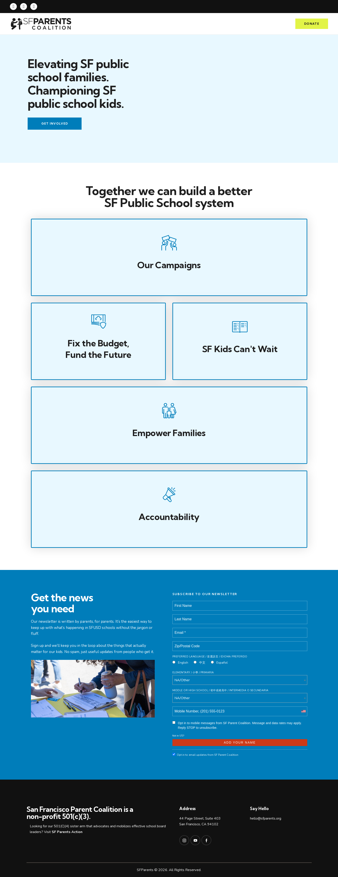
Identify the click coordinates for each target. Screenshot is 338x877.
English (180, 663)
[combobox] (303, 711)
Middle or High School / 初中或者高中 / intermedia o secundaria (220, 690)
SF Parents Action (67, 832)
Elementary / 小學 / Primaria (193, 672)
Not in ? (178, 735)
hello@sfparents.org (265, 818)
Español (219, 663)
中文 (199, 663)
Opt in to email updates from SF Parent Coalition (205, 755)
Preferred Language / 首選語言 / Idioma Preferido (209, 656)
